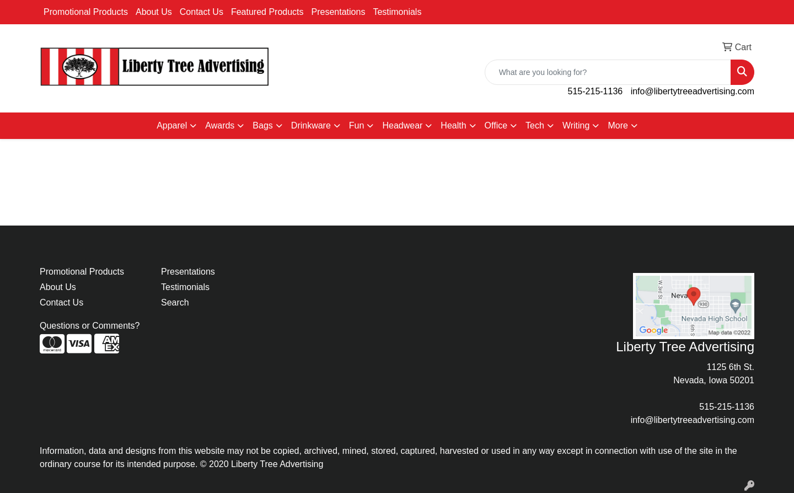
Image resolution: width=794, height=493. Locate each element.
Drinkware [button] (311, 125)
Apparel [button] (172, 125)
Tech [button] (534, 125)
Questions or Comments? (90, 325)
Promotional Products (86, 12)
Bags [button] (262, 125)
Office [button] (496, 125)
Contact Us (201, 12)
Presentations (339, 12)
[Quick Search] (608, 72)
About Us (154, 12)
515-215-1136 (595, 91)
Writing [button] (576, 125)
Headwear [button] (402, 125)
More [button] (617, 125)
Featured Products (267, 12)
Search (175, 302)
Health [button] (453, 125)
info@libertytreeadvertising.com (692, 91)
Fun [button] (356, 125)
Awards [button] (219, 125)
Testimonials (397, 12)
